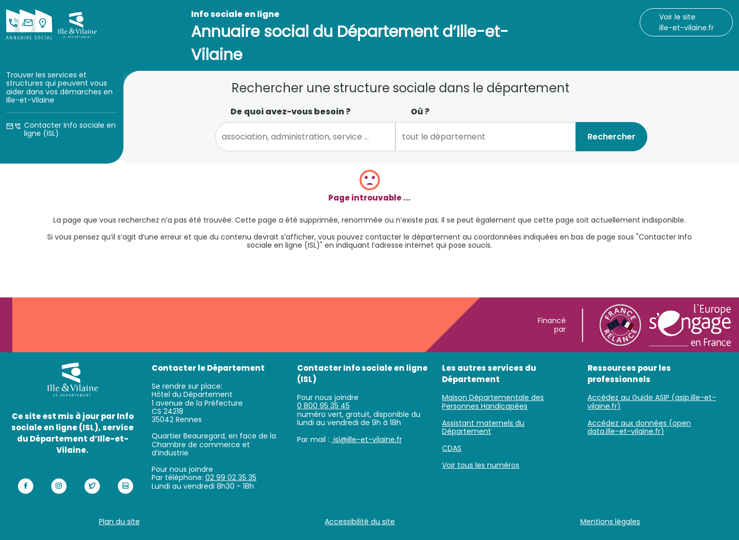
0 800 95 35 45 (323, 406)
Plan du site (119, 521)
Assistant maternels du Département (483, 427)
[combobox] (305, 136)
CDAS (451, 448)
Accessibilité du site (360, 521)
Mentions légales (610, 521)
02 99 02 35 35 (231, 477)
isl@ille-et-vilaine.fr (366, 439)
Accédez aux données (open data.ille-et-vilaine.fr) (639, 427)
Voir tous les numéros (480, 465)
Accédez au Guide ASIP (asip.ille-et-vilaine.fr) (651, 401)
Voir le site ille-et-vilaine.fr (686, 22)
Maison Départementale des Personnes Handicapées (493, 401)
